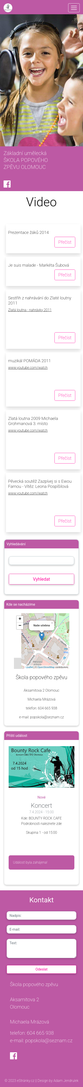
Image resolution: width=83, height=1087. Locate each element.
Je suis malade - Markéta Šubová (38, 265)
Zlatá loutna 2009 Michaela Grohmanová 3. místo (33, 421)
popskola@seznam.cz (49, 1040)
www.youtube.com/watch (28, 368)
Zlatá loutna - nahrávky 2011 (30, 310)
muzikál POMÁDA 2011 (29, 360)
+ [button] (19, 619)
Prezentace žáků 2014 (28, 232)
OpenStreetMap (46, 667)
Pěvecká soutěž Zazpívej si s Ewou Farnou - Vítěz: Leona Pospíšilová (39, 484)
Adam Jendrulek (66, 1081)
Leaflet (29, 667)
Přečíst (64, 242)
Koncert (41, 805)
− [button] (19, 626)
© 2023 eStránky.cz (20, 1081)
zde (59, 823)
